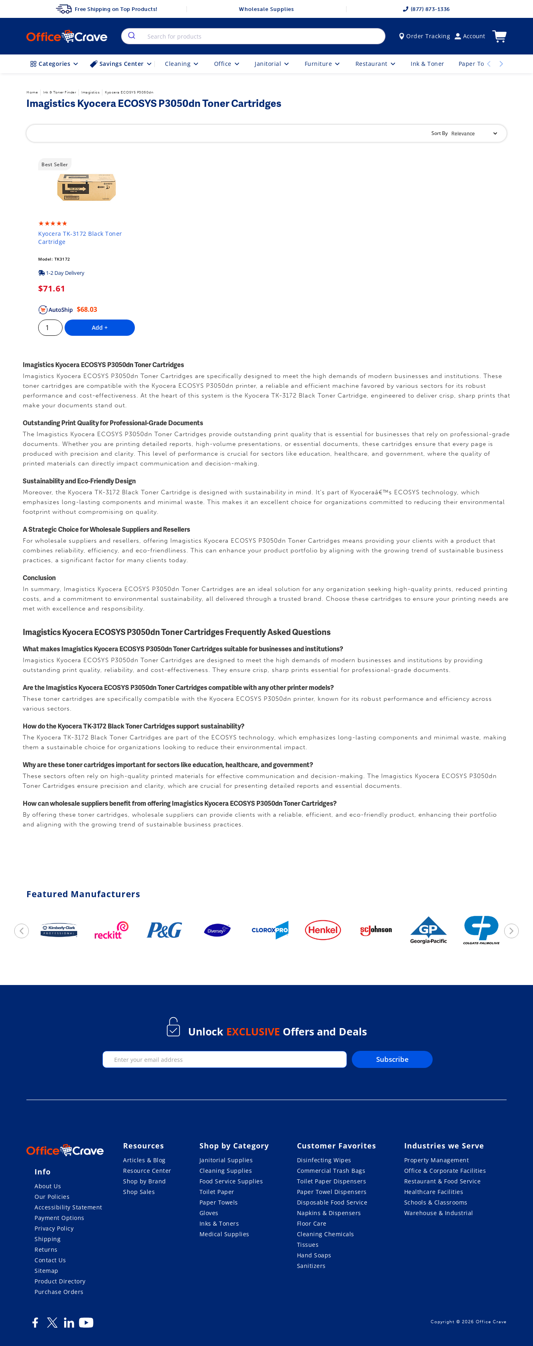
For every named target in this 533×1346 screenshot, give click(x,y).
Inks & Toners (219, 1223)
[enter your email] (224, 1059)
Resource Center (147, 1170)
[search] (131, 36)
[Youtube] (86, 1326)
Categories (55, 63)
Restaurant (376, 63)
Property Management (436, 1160)
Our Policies (52, 1196)
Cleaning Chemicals (325, 1234)
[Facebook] (34, 1326)
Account (470, 36)
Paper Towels (218, 1202)
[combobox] (253, 36)
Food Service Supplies (231, 1181)
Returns (46, 1249)
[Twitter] (52, 1326)
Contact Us (50, 1260)
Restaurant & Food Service (442, 1181)
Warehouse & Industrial (438, 1213)
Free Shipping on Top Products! (107, 9)
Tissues (308, 1244)
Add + (100, 327)
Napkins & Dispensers (329, 1213)
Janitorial (272, 63)
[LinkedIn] (69, 1326)
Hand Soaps (314, 1255)
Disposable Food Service (332, 1202)
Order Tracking (424, 36)
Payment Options (59, 1218)
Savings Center (121, 64)
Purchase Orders (59, 1292)
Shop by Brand (144, 1181)
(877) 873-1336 (426, 9)
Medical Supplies (224, 1234)
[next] (511, 931)
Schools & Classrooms (436, 1202)
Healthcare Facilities (434, 1192)
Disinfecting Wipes (324, 1160)
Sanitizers (311, 1266)
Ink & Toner (427, 63)
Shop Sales (139, 1192)
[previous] (21, 931)
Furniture (323, 63)
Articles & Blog (144, 1160)
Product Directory (60, 1281)
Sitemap (46, 1270)
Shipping (48, 1239)
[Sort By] (474, 133)
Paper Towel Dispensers (332, 1192)
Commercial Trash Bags (331, 1170)
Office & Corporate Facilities (445, 1170)
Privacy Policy (54, 1228)
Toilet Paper (216, 1192)
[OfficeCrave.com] (65, 1151)
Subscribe (392, 1059)
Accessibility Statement (68, 1207)
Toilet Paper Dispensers (331, 1181)
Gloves (209, 1213)
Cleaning (182, 63)
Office (227, 63)
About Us (48, 1186)
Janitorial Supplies (226, 1160)
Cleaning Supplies (225, 1170)
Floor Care (312, 1223)
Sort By (439, 133)
